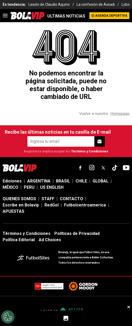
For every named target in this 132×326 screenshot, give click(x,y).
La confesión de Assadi (96, 4)
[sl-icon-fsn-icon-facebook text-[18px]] (80, 168)
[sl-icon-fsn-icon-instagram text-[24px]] (92, 168)
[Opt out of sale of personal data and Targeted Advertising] (7, 316)
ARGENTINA (38, 181)
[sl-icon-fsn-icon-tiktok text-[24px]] (115, 168)
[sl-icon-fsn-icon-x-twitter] (103, 168)
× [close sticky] (128, 307)
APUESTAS (13, 211)
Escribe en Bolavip (21, 205)
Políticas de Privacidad (77, 233)
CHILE (81, 181)
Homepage (120, 113)
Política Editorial (19, 239)
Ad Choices (50, 239)
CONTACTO (71, 198)
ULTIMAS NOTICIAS (66, 16)
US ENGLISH (52, 187)
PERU (29, 187)
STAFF (48, 198)
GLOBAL (100, 181)
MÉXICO (10, 187)
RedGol (51, 205)
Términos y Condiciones (89, 151)
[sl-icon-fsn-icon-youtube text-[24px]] (126, 168)
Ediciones (12, 181)
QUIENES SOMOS (19, 198)
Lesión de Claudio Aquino (49, 4)
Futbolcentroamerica (85, 205)
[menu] (5, 16)
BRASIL (63, 181)
